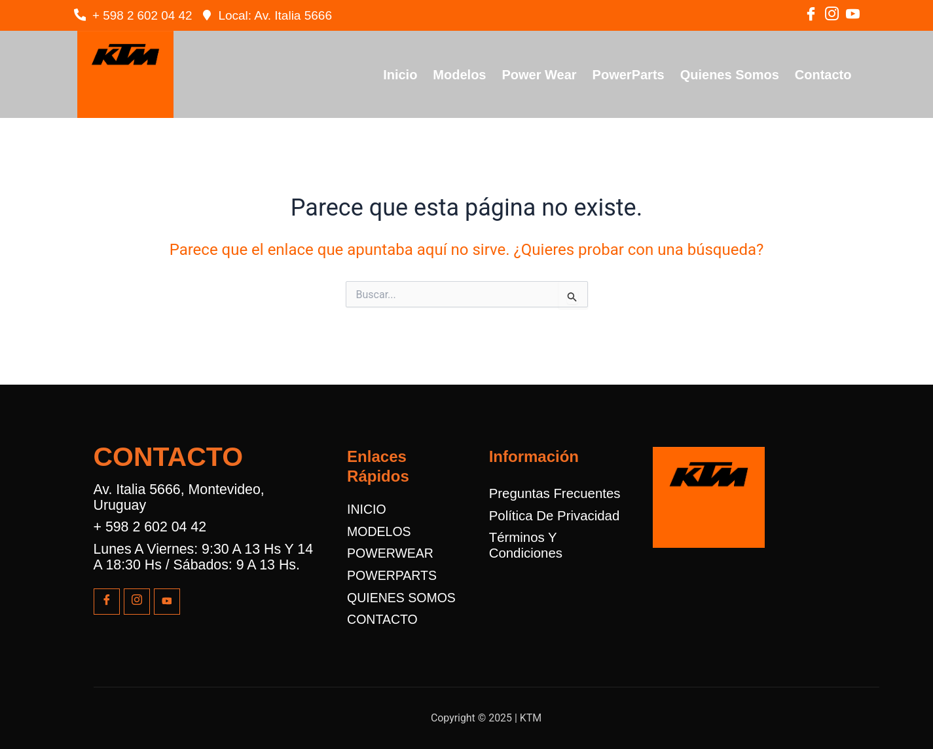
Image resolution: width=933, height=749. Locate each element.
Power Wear (539, 74)
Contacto (823, 74)
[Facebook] (811, 16)
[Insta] (137, 615)
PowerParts (629, 74)
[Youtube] (167, 615)
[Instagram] (832, 16)
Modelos (459, 74)
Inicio (400, 74)
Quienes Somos (729, 74)
